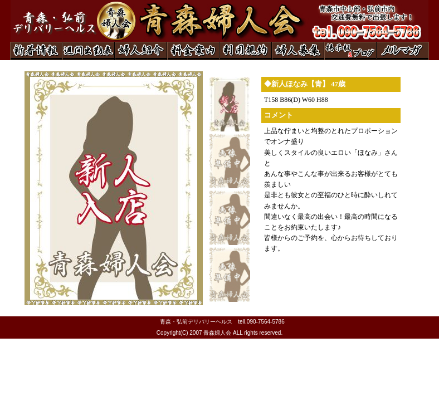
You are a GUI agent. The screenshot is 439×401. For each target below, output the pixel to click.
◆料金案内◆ (193, 51)
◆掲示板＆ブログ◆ (350, 51)
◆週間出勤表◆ (88, 51)
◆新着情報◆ (36, 51)
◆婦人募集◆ (298, 51)
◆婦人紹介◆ (141, 51)
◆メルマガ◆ (403, 51)
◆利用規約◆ (246, 51)
